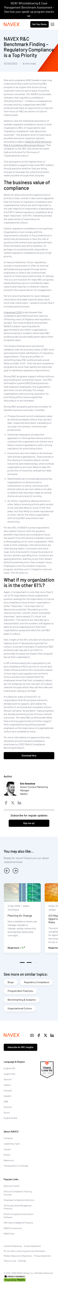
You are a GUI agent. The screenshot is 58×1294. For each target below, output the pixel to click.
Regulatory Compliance (36, 982)
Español (7, 1096)
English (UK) (9, 1074)
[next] (15, 871)
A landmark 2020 (13, 312)
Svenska (8, 1107)
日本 (6, 1101)
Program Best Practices (20, 990)
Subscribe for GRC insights (20, 1047)
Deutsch (8, 1079)
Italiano (7, 1085)
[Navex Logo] (12, 24)
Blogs (11, 982)
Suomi (7, 1112)
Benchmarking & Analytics (22, 999)
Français (8, 1090)
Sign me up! (29, 823)
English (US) (9, 1068)
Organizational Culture (20, 1008)
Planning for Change (20, 915)
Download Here (29, 755)
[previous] (7, 871)
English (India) (10, 1118)
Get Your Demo (39, 24)
